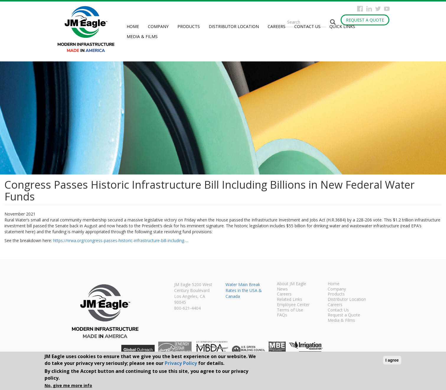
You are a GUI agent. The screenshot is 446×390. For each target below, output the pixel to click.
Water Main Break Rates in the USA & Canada (244, 290)
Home (133, 26)
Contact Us (307, 26)
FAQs (282, 315)
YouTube (387, 9)
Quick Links (342, 26)
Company (158, 26)
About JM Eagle (291, 284)
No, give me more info (68, 385)
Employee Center (293, 305)
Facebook (360, 9)
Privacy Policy (181, 363)
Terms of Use (290, 310)
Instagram (369, 9)
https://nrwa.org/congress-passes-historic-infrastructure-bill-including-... (120, 240)
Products (188, 26)
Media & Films (142, 36)
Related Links (289, 299)
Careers (276, 26)
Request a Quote (365, 20)
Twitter (378, 9)
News (282, 289)
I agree (392, 360)
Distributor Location (234, 26)
